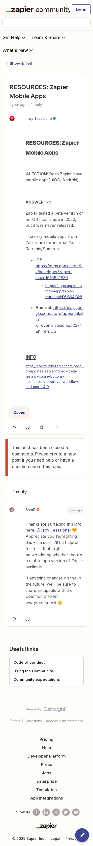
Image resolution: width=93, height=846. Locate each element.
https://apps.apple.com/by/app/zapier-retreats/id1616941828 (63, 291)
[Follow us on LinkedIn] (46, 812)
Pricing (46, 739)
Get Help (14, 37)
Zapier (20, 412)
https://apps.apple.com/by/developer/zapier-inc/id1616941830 (59, 271)
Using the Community (33, 671)
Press (46, 764)
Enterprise (46, 781)
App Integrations (46, 798)
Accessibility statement (64, 721)
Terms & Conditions (26, 721)
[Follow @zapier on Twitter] (66, 812)
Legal (55, 838)
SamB (30, 509)
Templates (46, 789)
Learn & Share (48, 37)
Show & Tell (21, 63)
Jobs (46, 772)
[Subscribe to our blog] (56, 812)
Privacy (72, 838)
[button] (81, 9)
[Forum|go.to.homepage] (35, 9)
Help (46, 747)
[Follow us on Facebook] (36, 812)
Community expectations (36, 679)
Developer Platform (47, 756)
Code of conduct (29, 662)
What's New (18, 50)
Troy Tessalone (39, 118)
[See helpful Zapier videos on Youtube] (76, 812)
